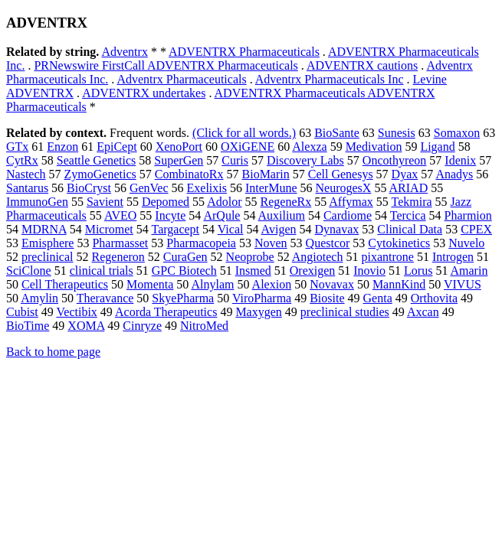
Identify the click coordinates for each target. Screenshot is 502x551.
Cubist (22, 311)
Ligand (437, 146)
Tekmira (412, 201)
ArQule (221, 215)
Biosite (327, 298)
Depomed (165, 201)
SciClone (28, 270)
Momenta (149, 284)
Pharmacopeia (201, 242)
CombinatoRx (189, 174)
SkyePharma (183, 298)
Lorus (418, 270)
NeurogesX (344, 187)
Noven (270, 242)
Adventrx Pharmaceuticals (181, 79)
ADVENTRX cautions (362, 65)
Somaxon (457, 132)
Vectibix (77, 311)
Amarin (469, 270)
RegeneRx (286, 201)
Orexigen (313, 270)
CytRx (22, 160)
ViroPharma (261, 298)
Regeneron (118, 256)
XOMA (85, 325)
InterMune (271, 187)
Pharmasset (120, 242)
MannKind (398, 284)
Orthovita (434, 298)
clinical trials (101, 270)
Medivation (374, 146)
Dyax (405, 174)
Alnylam (212, 284)
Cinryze (142, 325)
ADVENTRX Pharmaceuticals (244, 51)
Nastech (26, 174)
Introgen (453, 256)
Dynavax (337, 229)
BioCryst (89, 187)
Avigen (279, 229)
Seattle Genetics (96, 160)
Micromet (109, 229)
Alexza (309, 146)
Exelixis (207, 187)
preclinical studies (344, 311)
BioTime (27, 325)
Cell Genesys (340, 174)
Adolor (224, 201)
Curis (234, 160)
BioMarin (266, 174)
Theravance (105, 298)
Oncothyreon (395, 160)
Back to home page (53, 351)
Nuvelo (466, 242)
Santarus (27, 187)
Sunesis (396, 132)
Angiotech (317, 256)
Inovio (369, 270)
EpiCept (116, 146)
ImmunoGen (37, 201)
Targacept (176, 229)
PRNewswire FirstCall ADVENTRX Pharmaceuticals (165, 65)
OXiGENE (247, 146)
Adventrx (124, 51)
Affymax (350, 201)
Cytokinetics (399, 242)
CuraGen (185, 256)
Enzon (62, 146)
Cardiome (347, 215)
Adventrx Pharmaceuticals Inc (329, 79)
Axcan (423, 311)
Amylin (39, 298)
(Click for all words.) (244, 132)
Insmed (253, 270)
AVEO (120, 215)
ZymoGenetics (100, 174)
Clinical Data (409, 229)
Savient (105, 201)
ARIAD (408, 187)
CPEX (476, 229)
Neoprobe (250, 256)
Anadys (454, 174)
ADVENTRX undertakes (143, 92)
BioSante (336, 132)
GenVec (149, 187)
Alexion (272, 284)
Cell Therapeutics (64, 284)
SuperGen (178, 160)
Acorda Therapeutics (166, 311)
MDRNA (44, 229)
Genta (377, 298)
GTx (17, 146)
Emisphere (47, 242)
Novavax (332, 284)
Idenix (460, 160)
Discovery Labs (305, 160)
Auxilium (281, 215)
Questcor (328, 242)
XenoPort (179, 146)
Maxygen (258, 311)
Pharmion (468, 215)
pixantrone (387, 256)
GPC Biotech (184, 270)
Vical (231, 229)
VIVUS (462, 284)
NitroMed (204, 325)
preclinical (47, 256)
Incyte (170, 215)
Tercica (408, 215)
